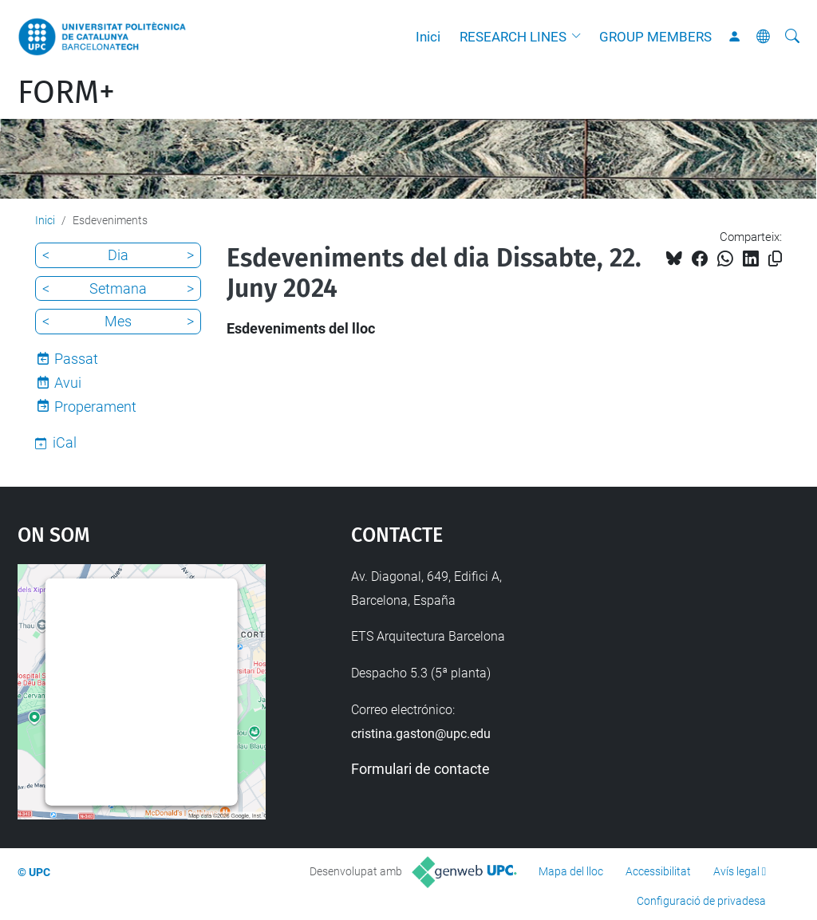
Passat (76, 358)
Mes (118, 321)
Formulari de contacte (420, 768)
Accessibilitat (658, 871)
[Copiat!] (775, 259)
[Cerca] (792, 37)
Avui (67, 382)
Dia (118, 255)
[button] (580, 36)
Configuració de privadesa (701, 900)
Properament (95, 406)
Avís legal (736, 871)
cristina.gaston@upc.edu (421, 733)
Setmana (118, 288)
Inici (428, 37)
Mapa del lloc (571, 871)
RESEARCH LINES (513, 37)
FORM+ (66, 92)
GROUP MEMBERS (655, 37)
